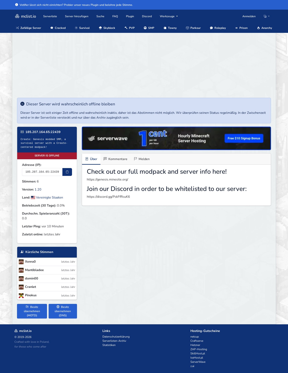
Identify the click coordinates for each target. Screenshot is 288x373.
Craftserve (196, 341)
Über (91, 159)
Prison (241, 28)
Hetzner (195, 345)
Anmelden (249, 16)
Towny (170, 28)
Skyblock (107, 28)
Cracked (58, 28)
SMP (149, 28)
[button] (266, 16)
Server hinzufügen (76, 16)
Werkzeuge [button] (167, 16)
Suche (100, 16)
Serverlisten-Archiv (114, 341)
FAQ (115, 16)
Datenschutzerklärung (116, 337)
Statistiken (109, 345)
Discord (147, 16)
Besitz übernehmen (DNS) (63, 311)
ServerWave (197, 362)
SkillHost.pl (197, 353)
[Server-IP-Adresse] (42, 172)
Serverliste (50, 16)
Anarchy (264, 28)
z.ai (192, 366)
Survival (82, 28)
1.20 (38, 189)
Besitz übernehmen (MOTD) (32, 311)
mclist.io (25, 16)
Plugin (130, 16)
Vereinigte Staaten (47, 197)
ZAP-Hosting (198, 349)
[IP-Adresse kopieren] (67, 172)
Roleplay (218, 28)
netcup (194, 337)
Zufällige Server (28, 28)
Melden (142, 159)
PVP (130, 28)
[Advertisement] (144, 68)
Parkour (193, 28)
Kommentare (115, 159)
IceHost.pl (196, 358)
